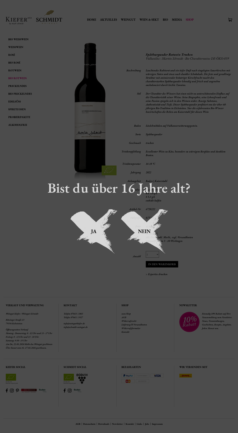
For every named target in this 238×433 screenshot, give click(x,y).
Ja (94, 231)
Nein (144, 231)
